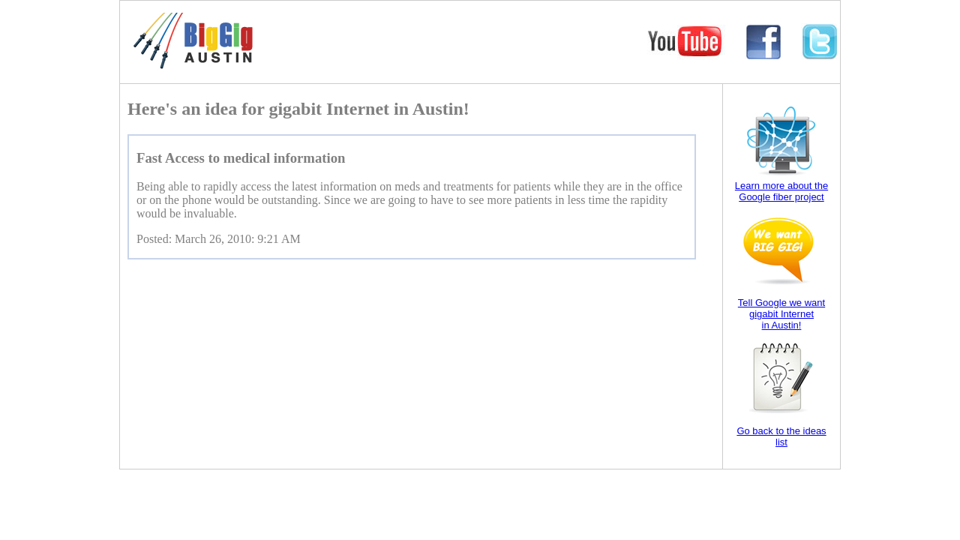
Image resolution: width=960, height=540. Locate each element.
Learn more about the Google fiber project (781, 191)
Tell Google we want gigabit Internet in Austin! (781, 314)
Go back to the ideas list (781, 436)
